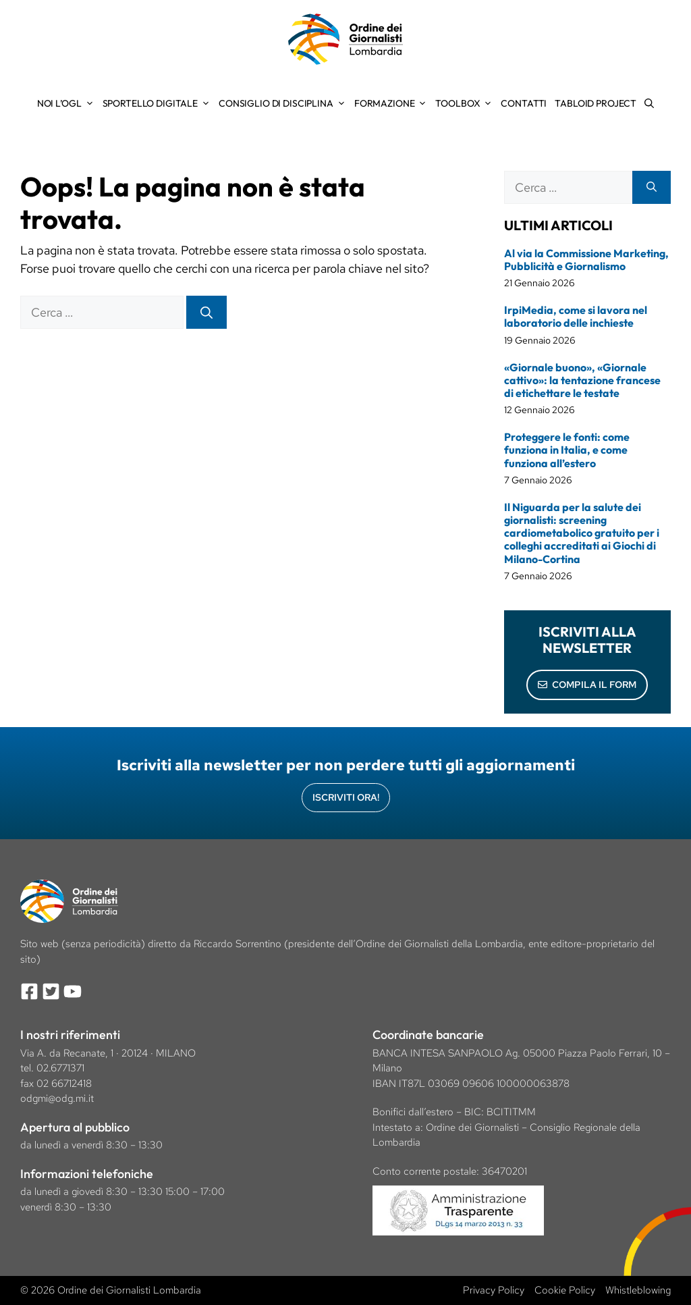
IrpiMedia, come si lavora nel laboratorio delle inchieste (575, 316)
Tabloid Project (595, 103)
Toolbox (466, 103)
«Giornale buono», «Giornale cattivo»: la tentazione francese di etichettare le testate (582, 380)
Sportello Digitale (159, 103)
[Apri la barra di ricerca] (649, 103)
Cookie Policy (564, 1290)
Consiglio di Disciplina (284, 103)
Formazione (393, 103)
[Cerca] (206, 312)
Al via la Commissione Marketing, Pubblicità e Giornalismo (586, 259)
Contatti (524, 103)
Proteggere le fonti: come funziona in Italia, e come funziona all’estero (567, 449)
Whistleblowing (638, 1290)
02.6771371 (60, 1068)
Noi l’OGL (68, 103)
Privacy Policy (493, 1290)
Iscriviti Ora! (345, 797)
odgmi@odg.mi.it (57, 1098)
